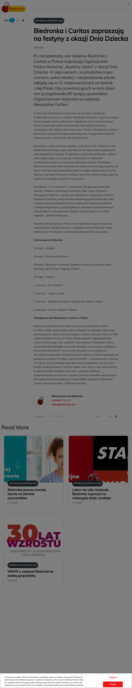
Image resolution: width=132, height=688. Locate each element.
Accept (113, 684)
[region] (66, 680)
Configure (113, 677)
